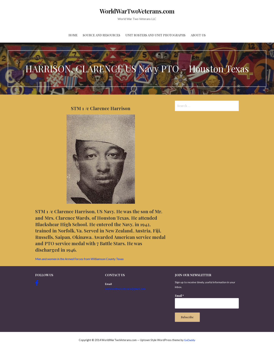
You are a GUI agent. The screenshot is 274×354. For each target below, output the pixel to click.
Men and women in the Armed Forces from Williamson (79, 259)
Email (179, 296)
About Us (198, 35)
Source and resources (101, 35)
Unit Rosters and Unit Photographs (155, 35)
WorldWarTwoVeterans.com (137, 11)
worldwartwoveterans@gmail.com (125, 288)
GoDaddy (189, 340)
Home (73, 35)
